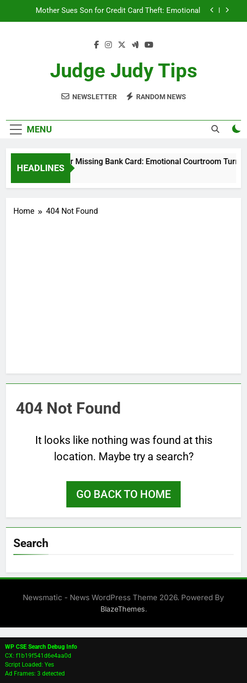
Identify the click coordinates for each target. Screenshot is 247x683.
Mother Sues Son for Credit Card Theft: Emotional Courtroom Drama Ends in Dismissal (118, 11)
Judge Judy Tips (124, 70)
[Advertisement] (123, 291)
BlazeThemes (122, 609)
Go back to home (123, 494)
